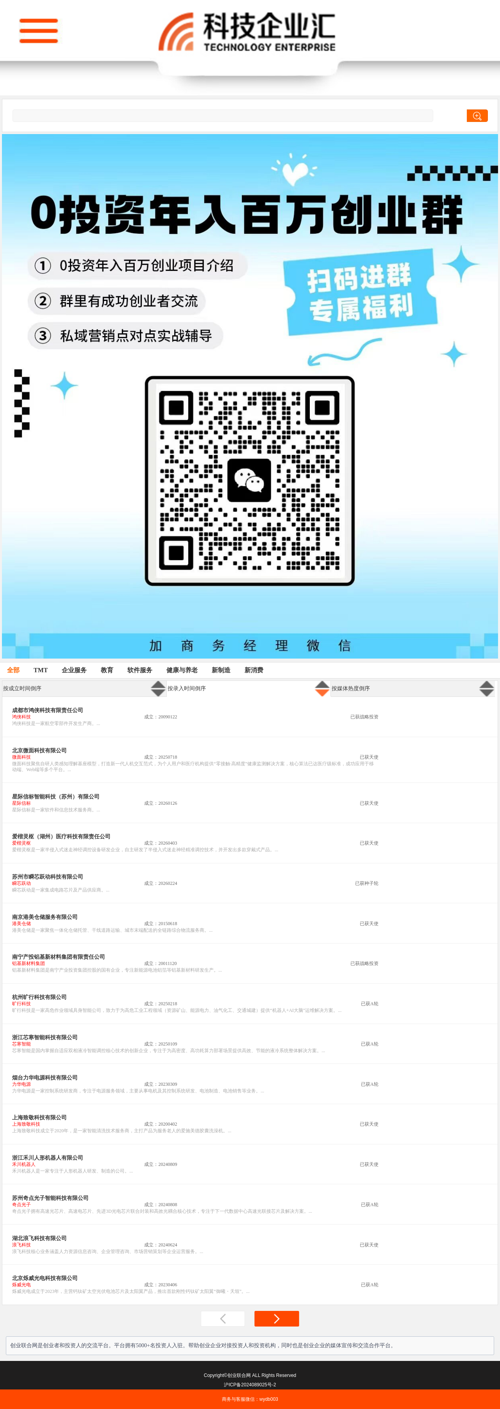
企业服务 (74, 670)
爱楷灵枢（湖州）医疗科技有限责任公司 (61, 837)
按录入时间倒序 (187, 688)
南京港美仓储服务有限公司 (45, 917)
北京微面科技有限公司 (39, 751)
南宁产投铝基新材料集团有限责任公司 (58, 957)
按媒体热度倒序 (351, 688)
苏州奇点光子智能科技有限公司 (50, 1198)
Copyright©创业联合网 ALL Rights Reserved (250, 1375)
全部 (13, 670)
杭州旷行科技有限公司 (39, 997)
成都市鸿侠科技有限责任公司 (47, 710)
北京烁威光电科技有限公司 (45, 1278)
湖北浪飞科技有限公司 (39, 1238)
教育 (107, 670)
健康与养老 (182, 670)
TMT (41, 670)
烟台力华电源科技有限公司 (45, 1078)
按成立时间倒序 (22, 688)
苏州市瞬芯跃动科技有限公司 (47, 877)
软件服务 (139, 670)
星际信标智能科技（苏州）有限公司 (56, 797)
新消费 (254, 670)
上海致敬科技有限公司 (39, 1118)
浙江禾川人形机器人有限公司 (47, 1158)
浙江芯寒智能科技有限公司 (45, 1037)
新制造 (221, 670)
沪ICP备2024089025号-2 (250, 1385)
